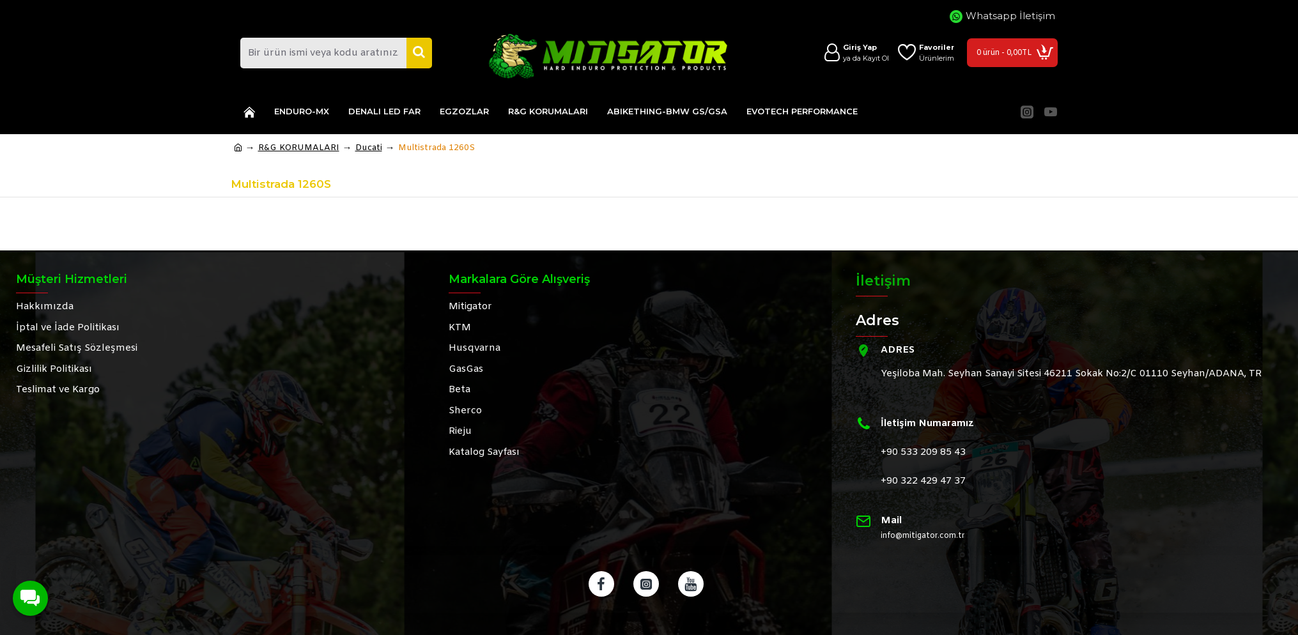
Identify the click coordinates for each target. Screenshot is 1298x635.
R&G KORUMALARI (298, 147)
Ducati (368, 147)
